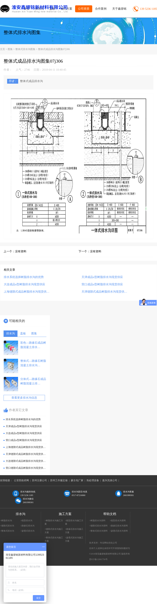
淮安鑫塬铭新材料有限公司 (108, 554)
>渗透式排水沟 (28, 531)
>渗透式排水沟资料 (119, 531)
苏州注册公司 (39, 480)
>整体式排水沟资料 (98, 531)
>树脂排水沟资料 (97, 520)
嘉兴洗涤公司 (109, 480)
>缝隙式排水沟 (7, 525)
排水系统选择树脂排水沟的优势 (24, 277)
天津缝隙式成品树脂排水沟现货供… (104, 291)
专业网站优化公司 (108, 543)
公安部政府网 (21, 480)
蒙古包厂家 (77, 480)
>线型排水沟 (26, 520)
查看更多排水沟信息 (24, 397)
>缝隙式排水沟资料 (98, 525)
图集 (10, 49)
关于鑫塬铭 (119, 8)
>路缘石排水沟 (28, 525)
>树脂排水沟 (6, 520)
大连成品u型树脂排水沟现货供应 (24, 284)
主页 (2, 49)
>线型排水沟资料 (118, 520)
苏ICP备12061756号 (98, 559)
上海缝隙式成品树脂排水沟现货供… (26, 291)
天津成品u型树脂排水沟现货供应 (102, 277)
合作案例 (101, 8)
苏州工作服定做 (59, 480)
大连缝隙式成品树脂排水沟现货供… (26, 461)
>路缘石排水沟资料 (119, 525)
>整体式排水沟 (7, 531)
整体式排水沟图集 (22, 32)
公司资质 (83, 8)
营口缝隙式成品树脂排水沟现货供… (26, 468)
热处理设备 (93, 480)
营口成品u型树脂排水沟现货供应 (102, 284)
